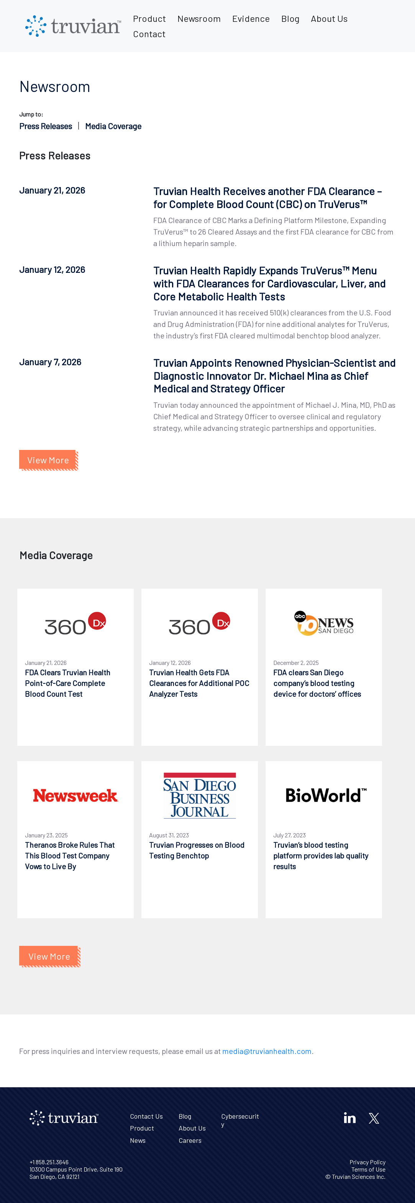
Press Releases (45, 126)
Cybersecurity (240, 1120)
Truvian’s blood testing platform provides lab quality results (320, 855)
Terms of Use (368, 1169)
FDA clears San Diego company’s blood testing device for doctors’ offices (317, 683)
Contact (149, 33)
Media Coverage (113, 126)
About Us (329, 18)
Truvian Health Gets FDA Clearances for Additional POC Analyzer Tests (199, 683)
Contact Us (146, 1116)
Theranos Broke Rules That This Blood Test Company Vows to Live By (70, 855)
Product (149, 18)
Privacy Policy (367, 1161)
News (138, 1140)
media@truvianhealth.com (267, 1050)
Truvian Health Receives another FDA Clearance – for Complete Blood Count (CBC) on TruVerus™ (267, 197)
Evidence (251, 18)
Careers (190, 1140)
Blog (290, 18)
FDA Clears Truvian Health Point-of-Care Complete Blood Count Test (67, 683)
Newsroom (199, 18)
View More (48, 459)
